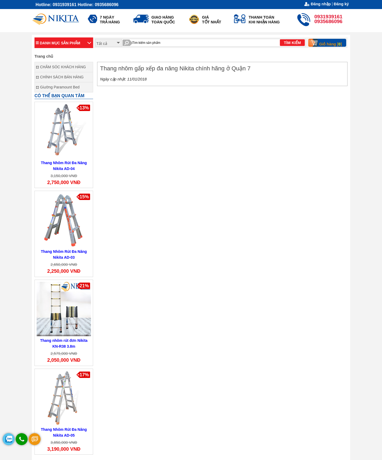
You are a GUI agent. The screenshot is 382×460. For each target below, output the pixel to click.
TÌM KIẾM (292, 43)
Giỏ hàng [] (327, 43)
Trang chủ (43, 56)
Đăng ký (341, 4)
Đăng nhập (321, 4)
